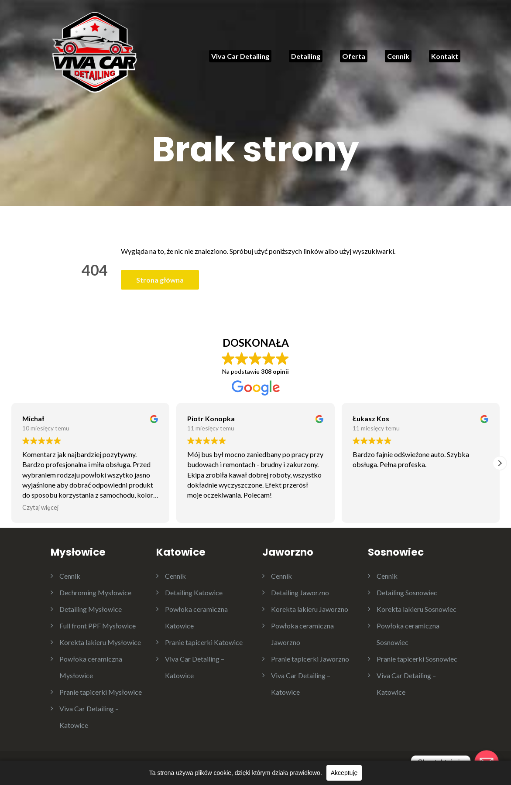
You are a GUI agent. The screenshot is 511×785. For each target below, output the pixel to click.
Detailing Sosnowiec (407, 592)
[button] (499, 463)
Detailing (305, 56)
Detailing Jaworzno (300, 592)
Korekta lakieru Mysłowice (100, 642)
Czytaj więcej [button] (40, 507)
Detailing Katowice (194, 592)
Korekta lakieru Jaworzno (309, 609)
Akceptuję (344, 772)
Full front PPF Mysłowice (97, 625)
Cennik (398, 56)
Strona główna (160, 280)
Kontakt (444, 56)
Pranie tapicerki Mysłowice (100, 692)
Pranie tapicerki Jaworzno (310, 659)
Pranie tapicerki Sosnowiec (417, 659)
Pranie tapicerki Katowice (204, 642)
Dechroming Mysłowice (95, 592)
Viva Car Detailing (240, 56)
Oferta (353, 56)
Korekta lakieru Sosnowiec (416, 609)
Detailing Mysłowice (90, 609)
